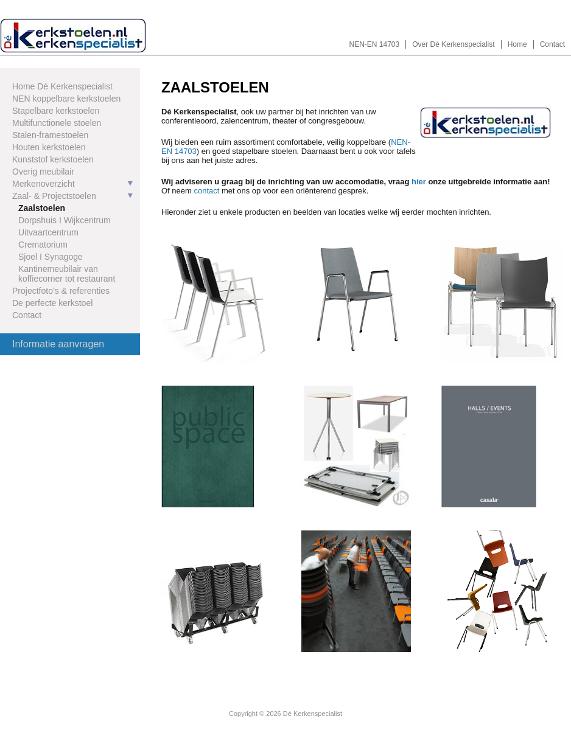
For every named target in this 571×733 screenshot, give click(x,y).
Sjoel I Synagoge (50, 257)
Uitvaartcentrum (48, 232)
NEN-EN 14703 (374, 44)
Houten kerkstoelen (49, 147)
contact (206, 190)
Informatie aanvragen (58, 344)
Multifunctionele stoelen (56, 123)
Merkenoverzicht (43, 184)
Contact (552, 44)
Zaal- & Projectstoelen (54, 196)
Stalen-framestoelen (50, 135)
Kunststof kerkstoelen (53, 159)
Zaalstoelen (41, 208)
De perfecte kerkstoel (52, 303)
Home (517, 44)
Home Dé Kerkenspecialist (62, 86)
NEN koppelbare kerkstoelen (66, 98)
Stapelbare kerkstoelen (55, 111)
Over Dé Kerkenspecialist (453, 44)
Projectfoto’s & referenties (61, 291)
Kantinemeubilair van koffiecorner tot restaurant (66, 273)
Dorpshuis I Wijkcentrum (64, 220)
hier (419, 181)
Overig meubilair (43, 171)
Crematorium (43, 244)
